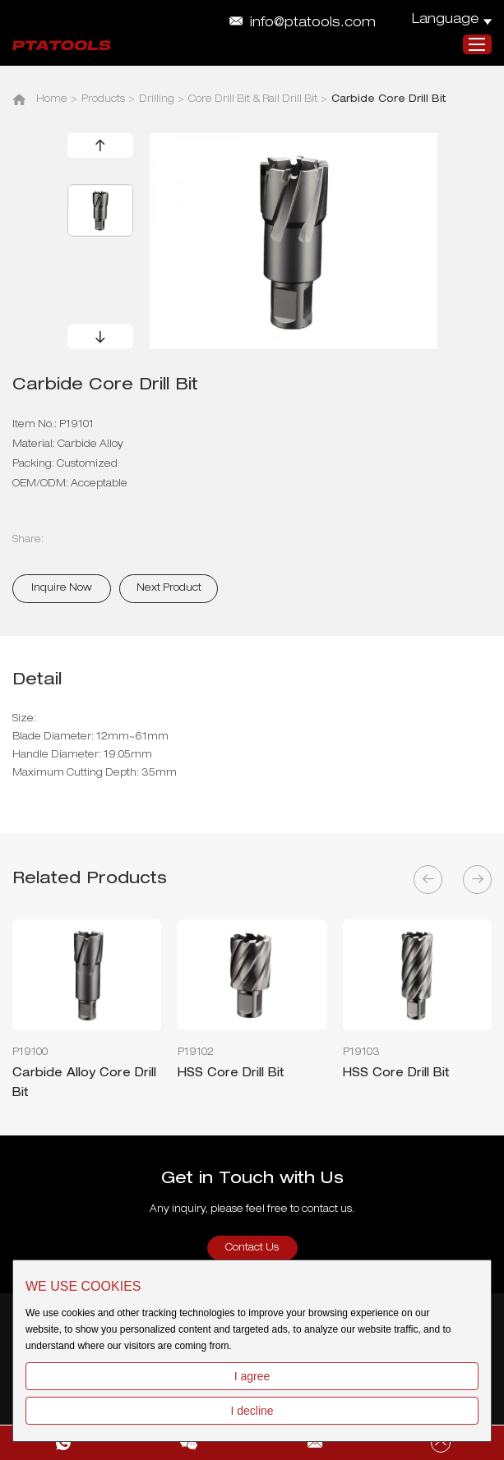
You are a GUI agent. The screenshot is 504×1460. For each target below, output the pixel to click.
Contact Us (252, 1248)
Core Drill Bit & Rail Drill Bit (252, 99)
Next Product (168, 588)
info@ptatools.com (313, 23)
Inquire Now (61, 588)
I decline (251, 1410)
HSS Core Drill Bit (231, 1073)
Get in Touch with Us (252, 1180)
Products (103, 99)
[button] (100, 145)
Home (51, 99)
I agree (252, 1376)
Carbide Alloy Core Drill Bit (84, 1082)
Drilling (156, 99)
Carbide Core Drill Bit (388, 99)
